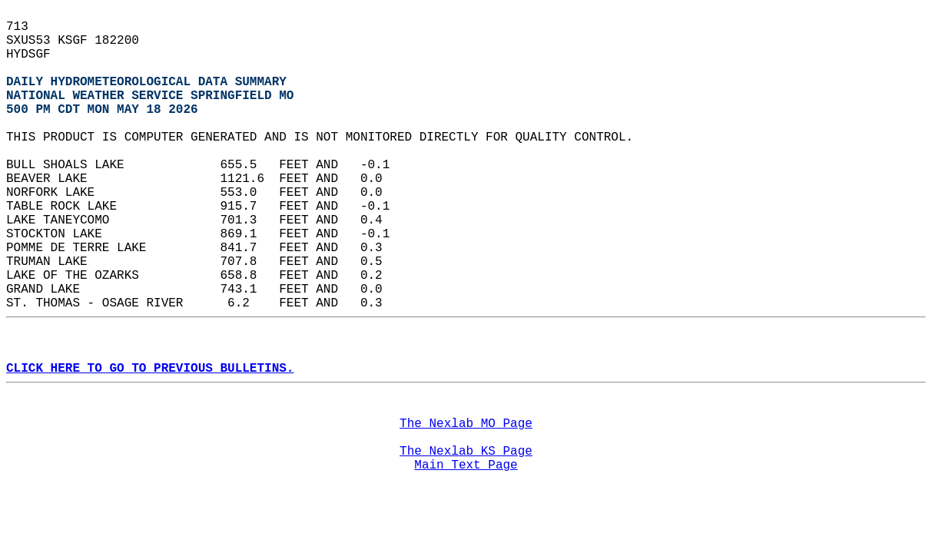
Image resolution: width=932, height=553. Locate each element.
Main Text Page (465, 465)
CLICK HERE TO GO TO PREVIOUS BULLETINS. (150, 369)
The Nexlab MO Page (466, 424)
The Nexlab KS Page (466, 452)
